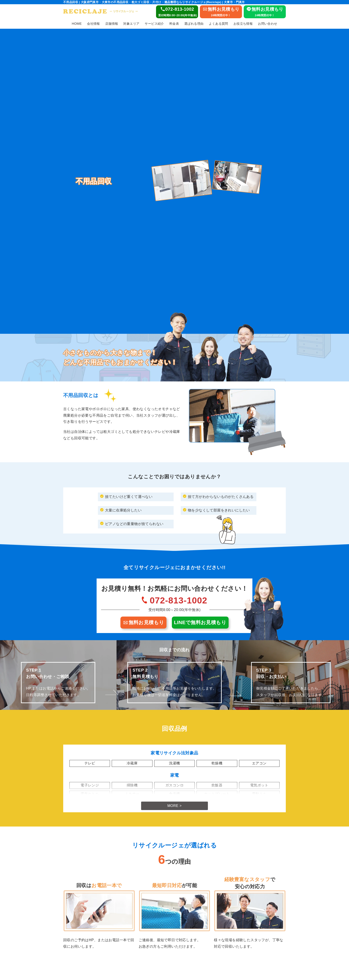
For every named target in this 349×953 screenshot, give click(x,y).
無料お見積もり (143, 622)
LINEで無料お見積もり (200, 622)
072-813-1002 (178, 600)
